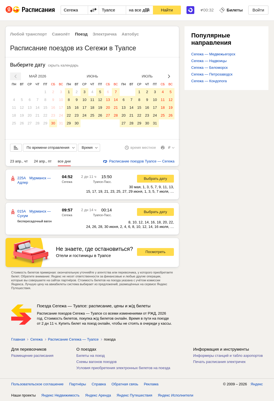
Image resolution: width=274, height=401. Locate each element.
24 (61, 115)
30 (53, 123)
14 (37, 107)
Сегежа (67, 181)
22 (45, 115)
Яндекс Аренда (98, 395)
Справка (99, 384)
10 (61, 100)
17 (61, 107)
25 (14, 123)
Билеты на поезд (90, 355)
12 (22, 107)
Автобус (130, 34)
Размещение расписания (32, 355)
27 (30, 123)
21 (37, 115)
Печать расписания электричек (219, 362)
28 (37, 123)
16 (53, 107)
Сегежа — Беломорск (209, 67)
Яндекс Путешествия (134, 395)
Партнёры (77, 384)
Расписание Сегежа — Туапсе (73, 339)
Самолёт (61, 34)
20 (30, 115)
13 (30, 107)
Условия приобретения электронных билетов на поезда (123, 368)
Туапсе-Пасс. (102, 181)
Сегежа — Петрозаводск (211, 74)
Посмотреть (155, 252)
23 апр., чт (19, 161)
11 (14, 107)
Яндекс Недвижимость (60, 395)
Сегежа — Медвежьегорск (213, 54)
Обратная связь (125, 384)
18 (14, 115)
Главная (18, 339)
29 (45, 123)
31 (61, 123)
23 (53, 115)
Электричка (105, 34)
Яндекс (257, 384)
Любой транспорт (28, 34)
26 (22, 123)
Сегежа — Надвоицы (209, 61)
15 (45, 107)
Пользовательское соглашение (37, 384)
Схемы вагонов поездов (96, 362)
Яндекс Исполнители (175, 395)
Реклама (151, 384)
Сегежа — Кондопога (209, 81)
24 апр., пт (42, 161)
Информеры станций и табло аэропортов (228, 355)
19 (22, 115)
